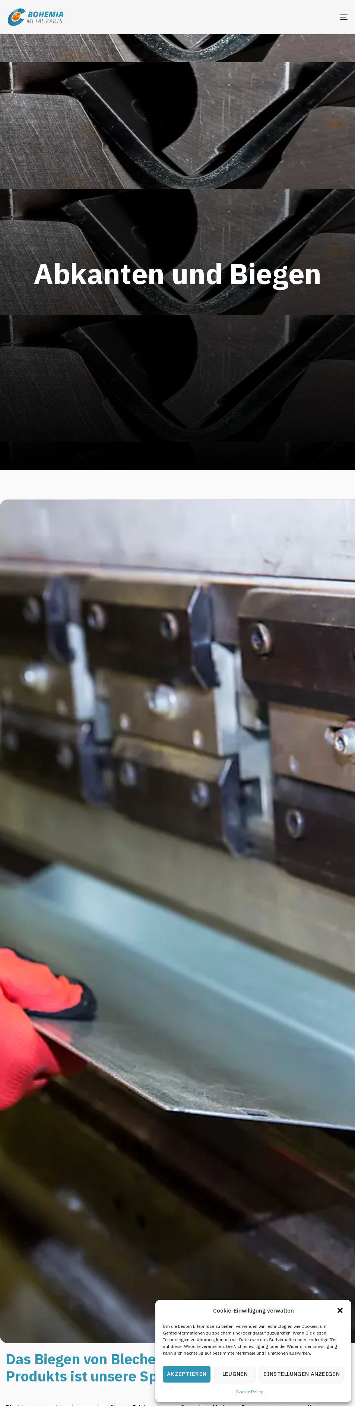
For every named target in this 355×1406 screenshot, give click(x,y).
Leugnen (235, 1373)
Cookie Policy (249, 1391)
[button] (340, 1310)
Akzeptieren (186, 1373)
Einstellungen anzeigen (301, 1373)
